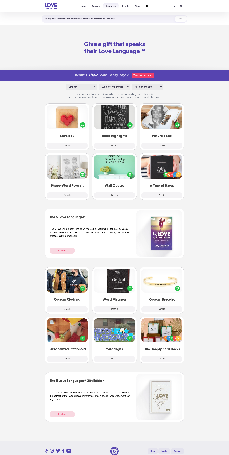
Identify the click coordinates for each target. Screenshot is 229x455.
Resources (110, 6)
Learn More (110, 19)
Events (125, 6)
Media (164, 451)
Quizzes (95, 6)
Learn (83, 6)
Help (152, 451)
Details (67, 146)
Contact (177, 451)
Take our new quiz (142, 75)
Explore (62, 250)
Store (137, 6)
